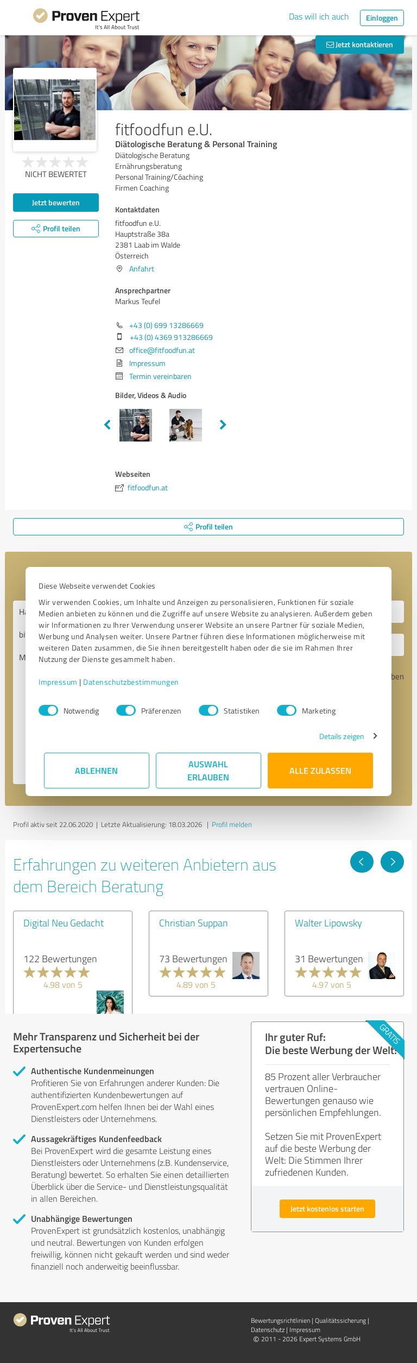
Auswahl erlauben (209, 770)
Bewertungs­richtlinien (280, 1320)
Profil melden (232, 824)
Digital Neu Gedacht (63, 922)
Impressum (63, 682)
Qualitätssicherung (340, 1320)
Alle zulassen (320, 770)
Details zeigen (336, 736)
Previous (107, 425)
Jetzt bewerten (56, 202)
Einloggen (382, 17)
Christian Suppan (193, 922)
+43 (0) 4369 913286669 (171, 337)
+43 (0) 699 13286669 (166, 325)
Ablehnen (96, 770)
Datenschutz (268, 1329)
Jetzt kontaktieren (359, 44)
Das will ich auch (319, 16)
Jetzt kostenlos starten (327, 1208)
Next (223, 425)
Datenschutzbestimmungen (137, 682)
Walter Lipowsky (328, 922)
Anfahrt (141, 268)
